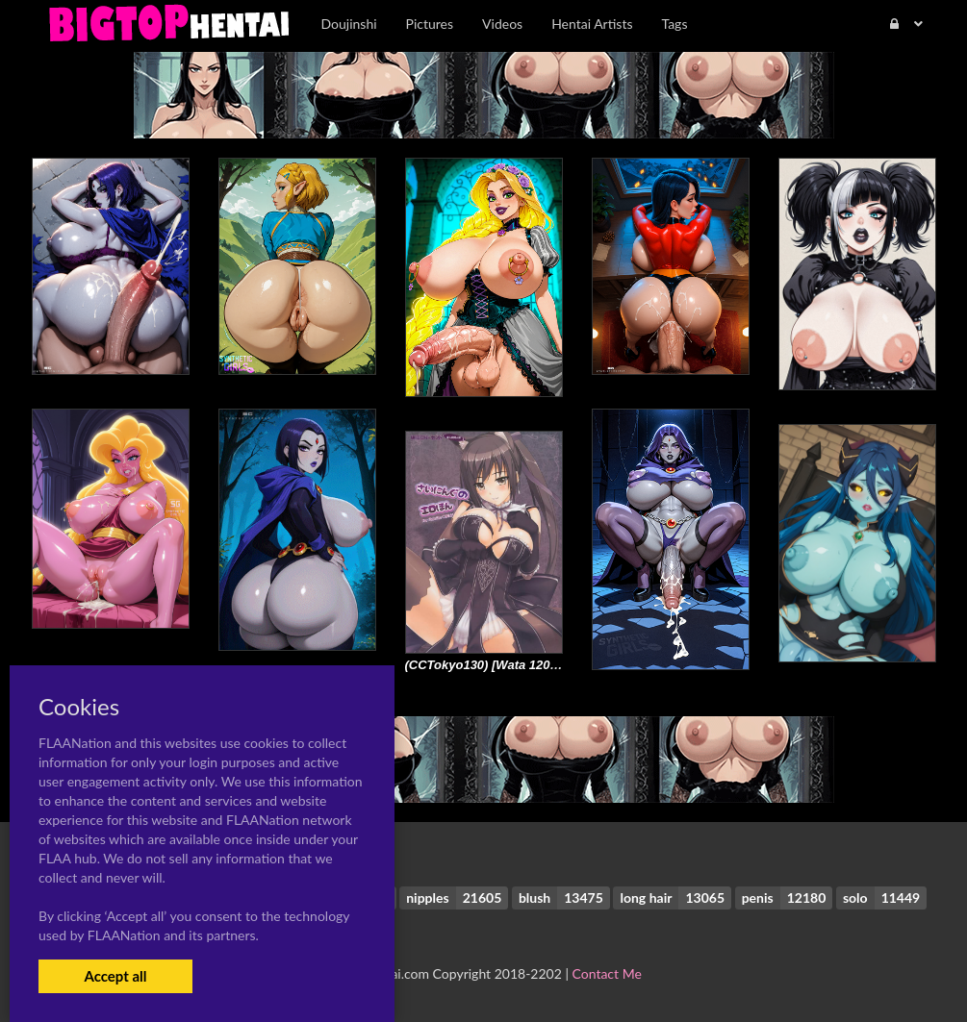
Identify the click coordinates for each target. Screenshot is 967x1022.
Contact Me (607, 973)
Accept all (115, 976)
